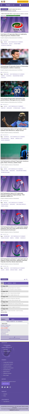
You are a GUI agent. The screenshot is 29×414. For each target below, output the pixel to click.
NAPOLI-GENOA (5, 206)
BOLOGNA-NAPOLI (5, 138)
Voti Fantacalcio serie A (8, 364)
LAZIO (3, 269)
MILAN (12, 138)
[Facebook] (2, 387)
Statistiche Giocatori (7, 373)
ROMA (5, 42)
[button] (20, 4)
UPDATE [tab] (14, 283)
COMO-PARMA (17, 43)
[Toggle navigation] (27, 5)
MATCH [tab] (3, 319)
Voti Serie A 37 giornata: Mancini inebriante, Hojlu (12, 300)
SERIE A (3, 75)
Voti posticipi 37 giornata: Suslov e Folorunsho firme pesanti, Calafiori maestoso (14, 67)
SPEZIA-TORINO (5, 170)
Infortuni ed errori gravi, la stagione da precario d (11, 307)
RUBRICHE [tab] (10, 283)
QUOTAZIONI (3, 333)
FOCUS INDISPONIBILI (5, 326)
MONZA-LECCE (19, 138)
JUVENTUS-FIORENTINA (6, 45)
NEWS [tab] (2, 283)
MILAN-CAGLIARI (5, 238)
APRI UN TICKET (6, 383)
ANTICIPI (3, 108)
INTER (5, 169)
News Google (6, 375)
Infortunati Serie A (6, 369)
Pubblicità (5, 394)
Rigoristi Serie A (6, 371)
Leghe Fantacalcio (6, 351)
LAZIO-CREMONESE (6, 140)
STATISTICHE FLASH (5, 334)
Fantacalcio (5, 349)
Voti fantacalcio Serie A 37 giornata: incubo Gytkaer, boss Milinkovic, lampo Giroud (13, 129)
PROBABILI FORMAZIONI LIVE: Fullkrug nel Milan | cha (13, 303)
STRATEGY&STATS (4, 332)
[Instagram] (10, 387)
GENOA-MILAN (5, 43)
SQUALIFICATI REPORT (5, 329)
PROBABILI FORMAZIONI (5, 325)
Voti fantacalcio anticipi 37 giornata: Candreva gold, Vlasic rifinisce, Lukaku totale (14, 161)
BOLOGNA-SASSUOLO (21, 204)
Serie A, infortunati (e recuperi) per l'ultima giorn (11, 298)
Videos (4, 395)
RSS (25, 279)
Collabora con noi (6, 345)
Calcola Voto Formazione (8, 367)
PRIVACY (23, 406)
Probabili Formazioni (7, 366)
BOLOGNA (6, 74)
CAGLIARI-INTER (5, 204)
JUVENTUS (9, 75)
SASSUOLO (23, 238)
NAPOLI (12, 238)
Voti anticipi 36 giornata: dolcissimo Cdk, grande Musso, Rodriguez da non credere (13, 99)
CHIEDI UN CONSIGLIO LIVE (23, 1)
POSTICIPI (4, 77)
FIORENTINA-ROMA (5, 172)
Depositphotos (6, 401)
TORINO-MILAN (17, 108)
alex (1, 40)
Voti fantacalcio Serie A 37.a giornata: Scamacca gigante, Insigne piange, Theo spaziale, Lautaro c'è (13, 195)
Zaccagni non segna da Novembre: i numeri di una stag (13, 310)
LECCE (11, 43)
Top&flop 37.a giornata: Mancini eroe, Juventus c (11, 287)
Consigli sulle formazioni (8, 362)
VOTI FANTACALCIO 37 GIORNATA (16, 42)
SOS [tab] (5, 283)
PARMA (17, 238)
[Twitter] (5, 387)
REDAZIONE (14, 407)
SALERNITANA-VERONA (18, 75)
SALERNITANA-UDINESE (21, 170)
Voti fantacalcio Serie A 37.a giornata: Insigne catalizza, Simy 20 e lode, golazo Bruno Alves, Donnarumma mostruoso (14, 228)
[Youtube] (7, 387)
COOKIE (26, 406)
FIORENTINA (6, 236)
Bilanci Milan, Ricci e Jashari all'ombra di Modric (11, 293)
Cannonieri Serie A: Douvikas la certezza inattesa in (12, 289)
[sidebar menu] (1, 5)
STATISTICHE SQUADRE (5, 330)
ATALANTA (9, 108)
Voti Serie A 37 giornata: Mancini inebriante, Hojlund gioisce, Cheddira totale (14, 34)
